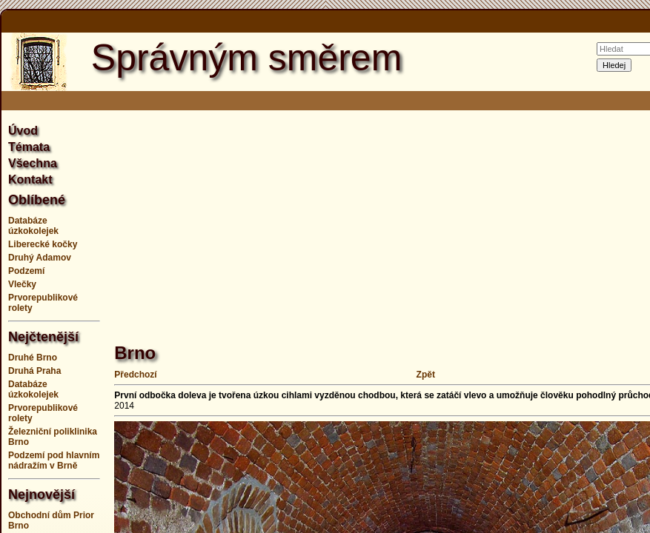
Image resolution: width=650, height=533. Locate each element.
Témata (29, 147)
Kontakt (30, 179)
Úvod (23, 130)
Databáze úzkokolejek (33, 225)
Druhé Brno (32, 357)
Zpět (426, 374)
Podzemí (26, 271)
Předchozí (135, 374)
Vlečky (22, 284)
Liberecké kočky (42, 244)
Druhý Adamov (39, 257)
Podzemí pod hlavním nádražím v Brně (53, 460)
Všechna (32, 163)
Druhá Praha (34, 371)
